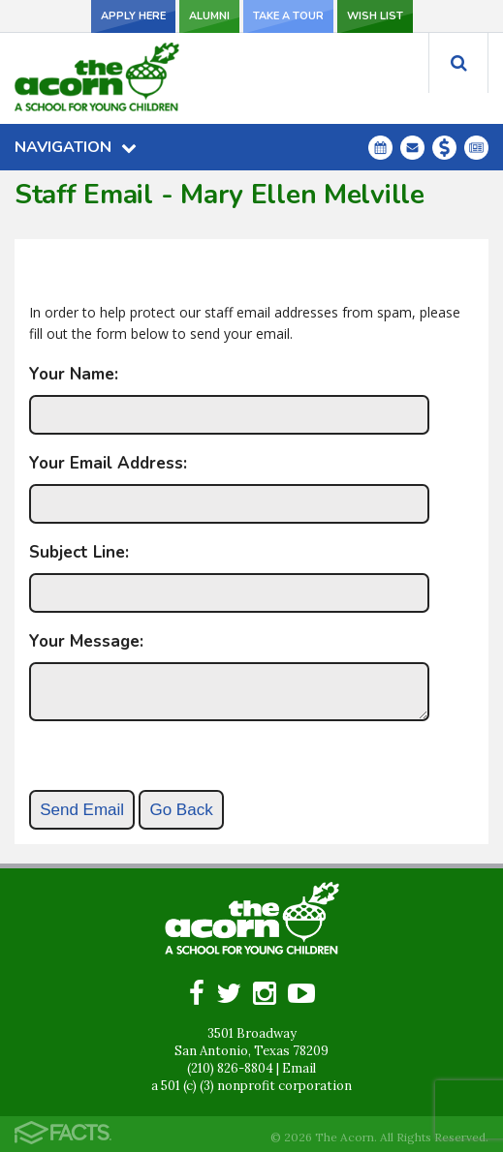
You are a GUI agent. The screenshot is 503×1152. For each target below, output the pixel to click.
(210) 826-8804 (230, 1068)
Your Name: (73, 374)
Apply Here (133, 16)
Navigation (76, 147)
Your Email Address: (108, 463)
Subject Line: (79, 552)
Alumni (209, 16)
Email (299, 1068)
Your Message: (86, 641)
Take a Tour (288, 16)
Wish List (375, 16)
